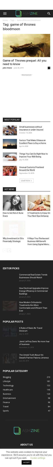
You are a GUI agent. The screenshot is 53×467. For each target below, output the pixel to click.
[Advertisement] (26, 4)
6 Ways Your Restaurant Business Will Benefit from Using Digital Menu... (39, 241)
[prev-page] (4, 250)
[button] (4, 13)
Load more (26, 180)
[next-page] (9, 250)
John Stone (7, 68)
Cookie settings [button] (37, 458)
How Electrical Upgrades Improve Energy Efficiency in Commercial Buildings (33, 291)
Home (5, 20)
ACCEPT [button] (26, 462)
